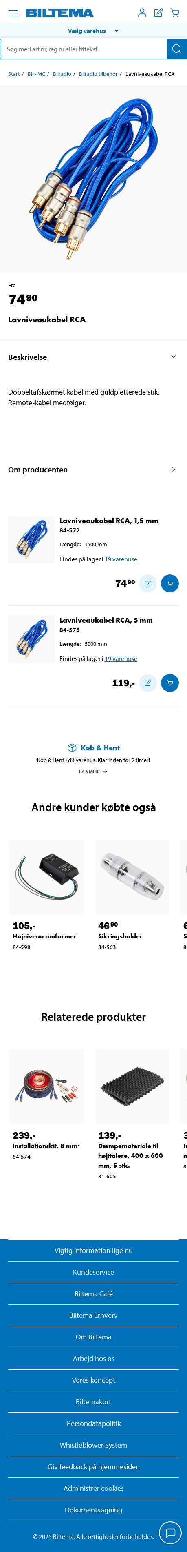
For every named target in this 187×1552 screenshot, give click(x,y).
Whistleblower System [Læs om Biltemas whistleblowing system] (93, 1445)
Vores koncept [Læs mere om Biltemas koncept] (93, 1380)
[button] (93, 30)
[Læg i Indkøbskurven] (170, 583)
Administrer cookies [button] (94, 1488)
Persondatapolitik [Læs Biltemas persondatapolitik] (94, 1423)
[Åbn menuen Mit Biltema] (142, 12)
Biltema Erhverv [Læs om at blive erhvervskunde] (93, 1315)
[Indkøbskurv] (175, 12)
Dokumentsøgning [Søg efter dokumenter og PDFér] (93, 1509)
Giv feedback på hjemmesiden (94, 1466)
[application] (170, 1533)
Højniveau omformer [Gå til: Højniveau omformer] (45, 936)
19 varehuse (121, 559)
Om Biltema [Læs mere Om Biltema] (94, 1336)
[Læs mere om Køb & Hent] (93, 747)
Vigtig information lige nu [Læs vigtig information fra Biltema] (94, 1250)
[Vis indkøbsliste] (158, 12)
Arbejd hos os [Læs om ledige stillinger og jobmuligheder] (93, 1358)
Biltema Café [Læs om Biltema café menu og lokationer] (94, 1293)
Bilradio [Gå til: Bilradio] (62, 74)
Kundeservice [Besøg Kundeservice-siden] (93, 1272)
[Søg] (177, 49)
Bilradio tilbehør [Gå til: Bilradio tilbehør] (98, 74)
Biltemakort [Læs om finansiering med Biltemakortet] (93, 1401)
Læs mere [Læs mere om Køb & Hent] (93, 771)
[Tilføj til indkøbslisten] (148, 583)
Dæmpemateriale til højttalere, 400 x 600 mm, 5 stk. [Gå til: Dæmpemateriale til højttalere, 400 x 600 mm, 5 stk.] (130, 1156)
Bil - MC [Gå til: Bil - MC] (36, 74)
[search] (93, 49)
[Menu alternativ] (13, 13)
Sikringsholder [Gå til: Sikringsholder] (120, 936)
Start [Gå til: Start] (14, 74)
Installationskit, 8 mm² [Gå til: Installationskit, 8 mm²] (46, 1146)
